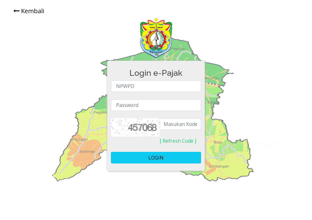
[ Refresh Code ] (178, 141)
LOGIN (156, 157)
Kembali (28, 11)
